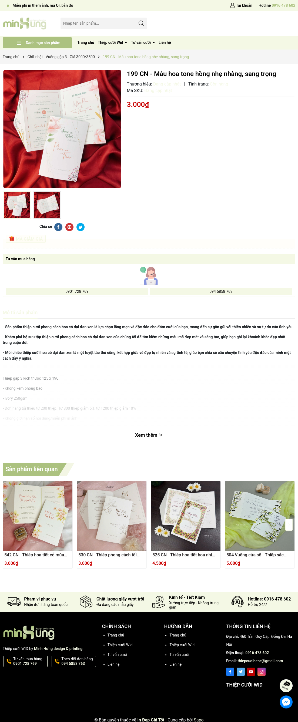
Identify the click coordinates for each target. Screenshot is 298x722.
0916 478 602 (257, 653)
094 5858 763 (221, 291)
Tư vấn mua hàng (29, 661)
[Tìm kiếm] (141, 23)
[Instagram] (261, 672)
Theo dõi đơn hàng (78, 661)
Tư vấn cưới (141, 42)
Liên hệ (165, 42)
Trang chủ (85, 42)
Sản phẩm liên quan (31, 469)
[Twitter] (241, 672)
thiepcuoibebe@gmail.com (260, 661)
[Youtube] (251, 672)
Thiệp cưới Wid (111, 42)
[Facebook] (230, 672)
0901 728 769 (77, 291)
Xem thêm (149, 435)
